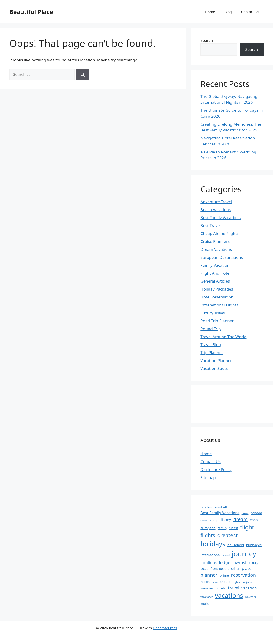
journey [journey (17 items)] (244, 553)
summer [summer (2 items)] (206, 588)
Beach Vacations (215, 209)
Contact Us (250, 11)
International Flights (219, 305)
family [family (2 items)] (222, 528)
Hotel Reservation (217, 297)
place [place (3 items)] (247, 568)
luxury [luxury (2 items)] (253, 563)
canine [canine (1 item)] (204, 520)
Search (206, 40)
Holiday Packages (216, 289)
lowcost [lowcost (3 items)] (239, 562)
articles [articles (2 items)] (206, 507)
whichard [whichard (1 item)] (250, 597)
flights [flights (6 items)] (207, 535)
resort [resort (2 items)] (205, 581)
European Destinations (221, 257)
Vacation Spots (214, 368)
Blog (228, 11)
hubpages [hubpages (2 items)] (254, 545)
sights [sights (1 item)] (236, 582)
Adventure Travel (216, 201)
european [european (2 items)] (207, 528)
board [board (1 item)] (245, 513)
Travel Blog (210, 344)
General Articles (215, 281)
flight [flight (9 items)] (247, 527)
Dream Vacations (216, 249)
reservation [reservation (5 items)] (243, 575)
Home (210, 11)
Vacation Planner (216, 360)
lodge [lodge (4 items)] (224, 562)
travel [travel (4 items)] (233, 588)
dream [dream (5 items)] (240, 519)
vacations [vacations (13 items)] (229, 595)
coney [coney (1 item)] (213, 520)
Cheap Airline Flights (219, 233)
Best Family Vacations (220, 217)
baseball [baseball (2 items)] (220, 507)
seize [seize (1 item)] (215, 582)
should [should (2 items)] (225, 581)
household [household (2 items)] (235, 545)
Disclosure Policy (215, 469)
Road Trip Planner (217, 320)
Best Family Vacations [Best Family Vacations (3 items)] (219, 512)
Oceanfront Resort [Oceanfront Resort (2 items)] (214, 568)
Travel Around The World (223, 336)
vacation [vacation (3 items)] (249, 588)
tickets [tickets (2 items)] (221, 588)
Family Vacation (215, 265)
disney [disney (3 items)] (225, 519)
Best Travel (210, 225)
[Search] (82, 74)
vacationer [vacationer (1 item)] (206, 597)
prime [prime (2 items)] (224, 575)
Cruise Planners (215, 241)
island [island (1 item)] (226, 555)
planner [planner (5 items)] (208, 575)
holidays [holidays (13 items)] (212, 543)
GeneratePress (165, 627)
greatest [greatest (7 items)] (227, 535)
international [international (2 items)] (210, 555)
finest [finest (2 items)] (233, 528)
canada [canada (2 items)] (256, 513)
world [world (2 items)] (204, 603)
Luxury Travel (212, 313)
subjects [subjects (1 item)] (247, 582)
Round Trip (210, 328)
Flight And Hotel (215, 273)
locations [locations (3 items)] (208, 562)
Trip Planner (211, 352)
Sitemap (208, 477)
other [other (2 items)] (235, 568)
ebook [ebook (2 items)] (254, 520)
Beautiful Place (31, 12)
